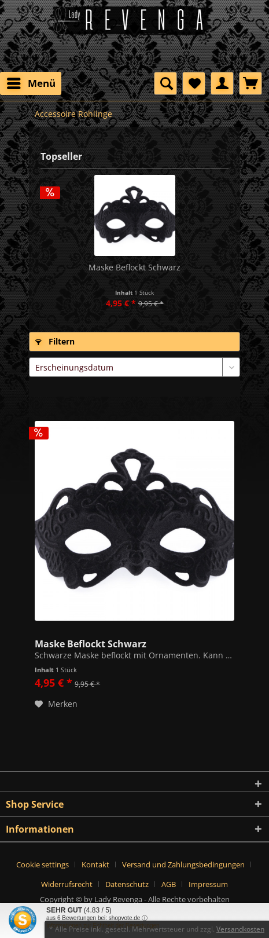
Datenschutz (127, 884)
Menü (31, 82)
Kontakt (95, 864)
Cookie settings (42, 864)
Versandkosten (240, 929)
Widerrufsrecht (67, 884)
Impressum (208, 884)
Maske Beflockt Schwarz (134, 267)
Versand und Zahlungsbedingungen (183, 864)
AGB (168, 884)
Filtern (55, 341)
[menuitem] (30, 83)
